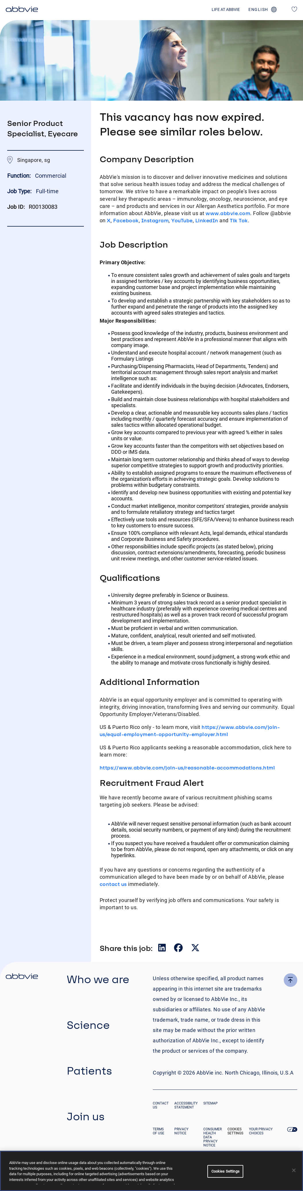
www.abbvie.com (228, 213)
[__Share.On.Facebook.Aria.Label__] (179, 949)
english (258, 9)
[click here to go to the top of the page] (290, 980)
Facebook (126, 220)
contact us (113, 884)
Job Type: (19, 191)
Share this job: (126, 948)
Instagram (155, 220)
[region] (151, 1171)
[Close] (293, 1170)
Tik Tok (239, 220)
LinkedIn (206, 220)
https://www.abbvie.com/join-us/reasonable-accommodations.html (187, 768)
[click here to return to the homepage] (22, 10)
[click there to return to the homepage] (22, 977)
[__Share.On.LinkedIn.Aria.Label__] (162, 949)
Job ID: (16, 206)
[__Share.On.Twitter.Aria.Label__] (195, 949)
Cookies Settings (235, 1131)
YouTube (182, 220)
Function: (19, 175)
